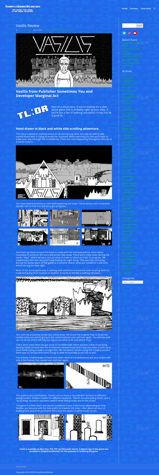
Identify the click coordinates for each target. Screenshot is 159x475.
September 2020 (129, 192)
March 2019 (127, 250)
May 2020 (126, 205)
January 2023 (128, 129)
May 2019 (126, 243)
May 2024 (126, 106)
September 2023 (129, 119)
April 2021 (126, 170)
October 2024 (128, 94)
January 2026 (128, 78)
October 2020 (128, 189)
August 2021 (127, 160)
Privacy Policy (21, 467)
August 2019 (127, 234)
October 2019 (128, 227)
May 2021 (126, 167)
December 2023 (129, 113)
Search (139, 26)
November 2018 (129, 262)
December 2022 (129, 132)
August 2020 (127, 195)
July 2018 (126, 266)
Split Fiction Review (130, 59)
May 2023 (126, 125)
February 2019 (128, 253)
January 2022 (128, 151)
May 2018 (126, 272)
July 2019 (126, 237)
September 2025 (129, 84)
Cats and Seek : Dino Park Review (131, 64)
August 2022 (127, 141)
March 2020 (127, 211)
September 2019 (129, 230)
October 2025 (128, 81)
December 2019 (129, 221)
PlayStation (62, 30)
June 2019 (126, 240)
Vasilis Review (27, 25)
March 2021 (127, 173)
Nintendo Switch (52, 30)
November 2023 (129, 116)
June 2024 (126, 103)
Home (124, 9)
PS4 (68, 30)
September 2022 (129, 138)
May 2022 (126, 144)
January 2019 (128, 256)
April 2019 (126, 246)
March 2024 (127, 109)
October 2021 (128, 157)
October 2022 (128, 135)
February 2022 (128, 148)
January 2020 (128, 218)
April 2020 (126, 208)
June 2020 (126, 202)
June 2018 (126, 269)
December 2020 (129, 183)
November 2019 (129, 224)
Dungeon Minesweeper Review (132, 44)
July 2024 (126, 100)
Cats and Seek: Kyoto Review (131, 50)
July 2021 (126, 164)
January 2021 (128, 180)
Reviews (134, 9)
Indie (44, 30)
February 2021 (128, 176)
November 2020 (129, 186)
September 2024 (129, 97)
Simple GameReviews (25, 30)
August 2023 (127, 122)
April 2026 (126, 74)
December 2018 (129, 259)
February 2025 (128, 90)
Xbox (71, 30)
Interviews (146, 9)
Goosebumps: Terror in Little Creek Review (132, 55)
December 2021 (129, 154)
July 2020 (126, 199)
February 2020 (128, 214)
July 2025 (126, 87)
